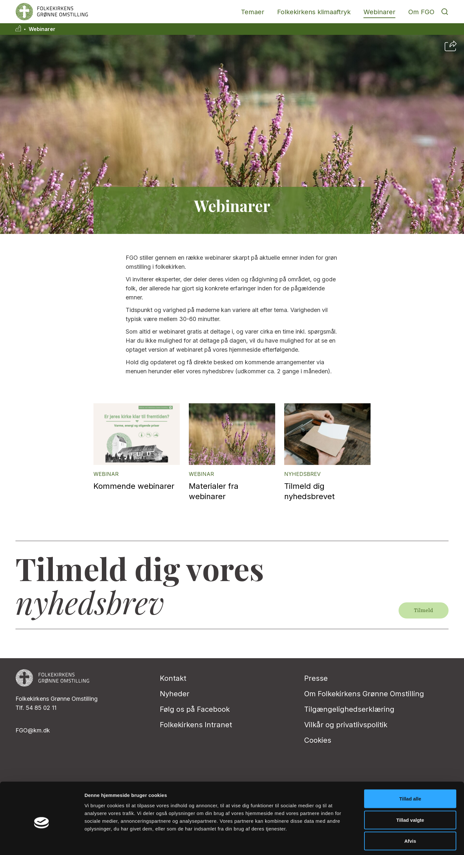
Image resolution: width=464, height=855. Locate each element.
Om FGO (421, 12)
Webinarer (379, 12)
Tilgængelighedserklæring (349, 709)
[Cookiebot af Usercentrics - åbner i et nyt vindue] (42, 842)
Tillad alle (410, 770)
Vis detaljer (335, 842)
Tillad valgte (410, 791)
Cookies (317, 740)
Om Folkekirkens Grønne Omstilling (364, 694)
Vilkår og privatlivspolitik (345, 725)
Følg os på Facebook (195, 709)
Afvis (410, 812)
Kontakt (173, 678)
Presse (316, 678)
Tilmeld (423, 610)
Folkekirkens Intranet (196, 725)
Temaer (252, 12)
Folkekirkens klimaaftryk (314, 12)
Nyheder (174, 694)
